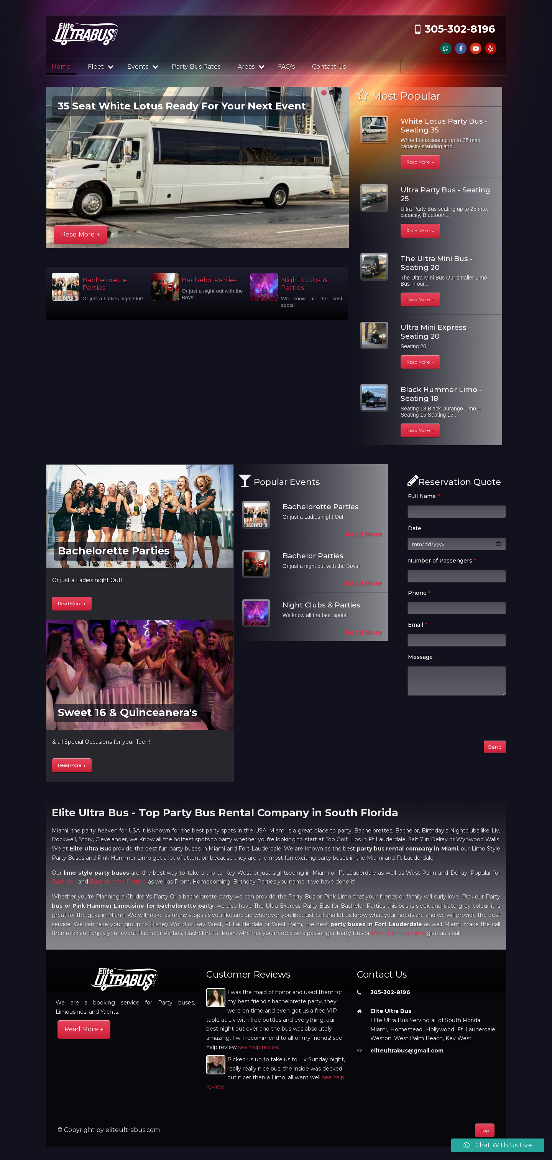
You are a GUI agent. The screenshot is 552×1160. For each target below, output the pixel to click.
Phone (419, 592)
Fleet (101, 66)
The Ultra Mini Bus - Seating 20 (437, 263)
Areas (251, 66)
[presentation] (465, 720)
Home (61, 66)
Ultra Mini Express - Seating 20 (436, 332)
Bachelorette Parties (104, 283)
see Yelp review (258, 1047)
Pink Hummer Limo (398, 933)
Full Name (424, 496)
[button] (324, 92)
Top (485, 1130)
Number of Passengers (442, 560)
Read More (78, 234)
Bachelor (64, 881)
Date (414, 528)
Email (417, 624)
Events (142, 66)
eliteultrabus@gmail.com (407, 1050)
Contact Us (329, 66)
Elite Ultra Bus (390, 1011)
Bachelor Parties (210, 280)
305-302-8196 (460, 29)
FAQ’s (286, 66)
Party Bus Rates (196, 66)
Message (420, 657)
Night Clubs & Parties (304, 283)
